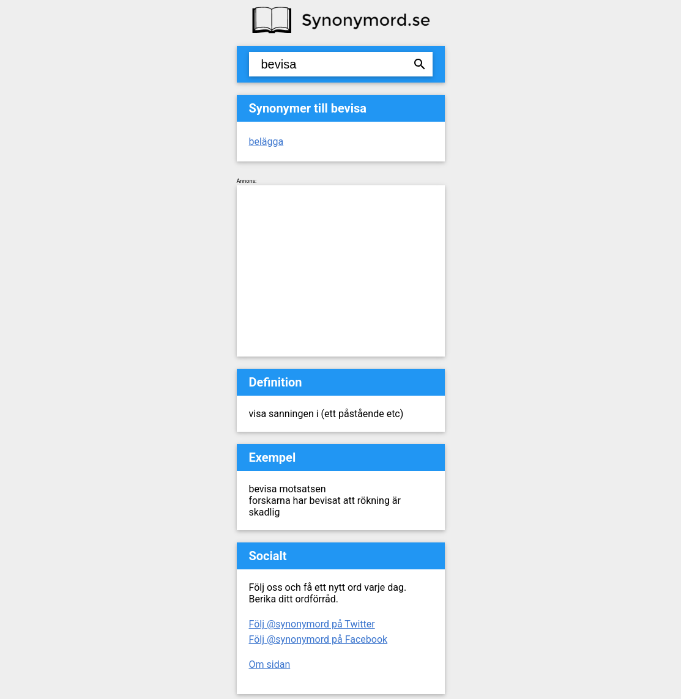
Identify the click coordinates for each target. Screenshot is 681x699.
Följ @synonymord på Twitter (312, 624)
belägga (266, 141)
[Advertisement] (341, 271)
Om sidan (270, 664)
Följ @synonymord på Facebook (318, 639)
